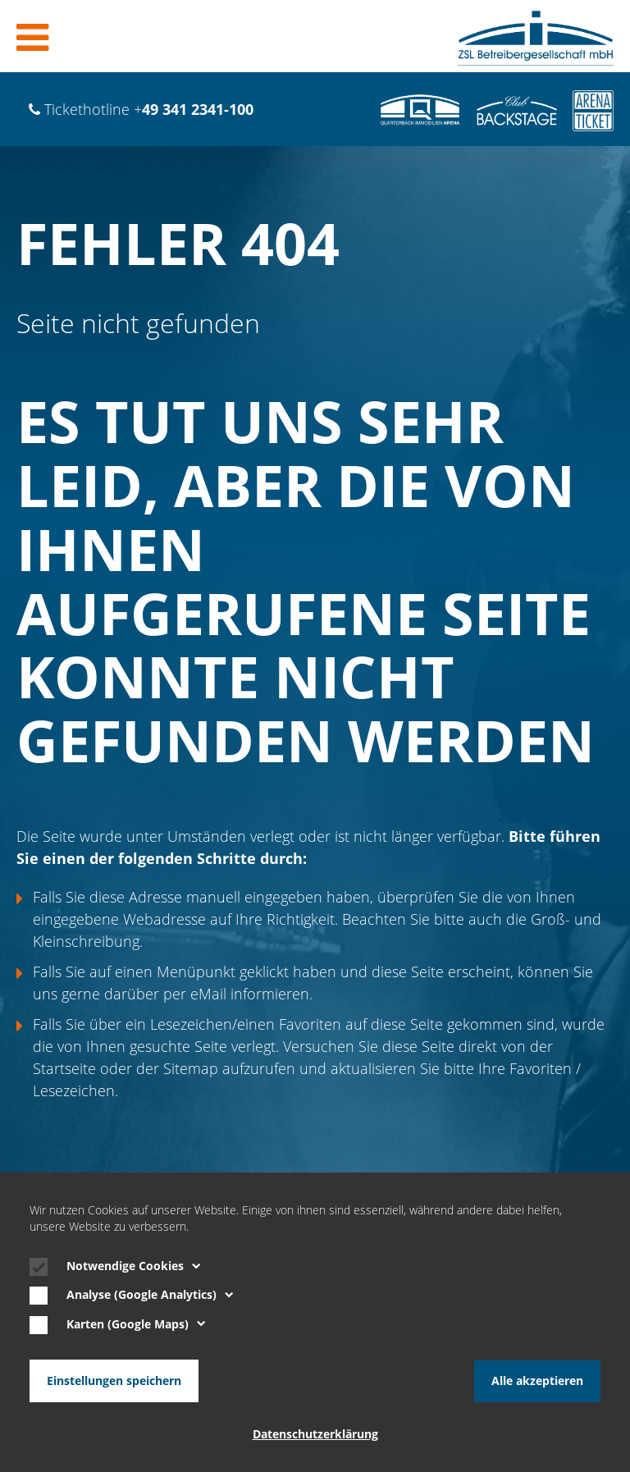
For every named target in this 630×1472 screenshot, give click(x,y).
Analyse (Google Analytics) (150, 1295)
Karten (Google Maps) (136, 1325)
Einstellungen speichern (114, 1381)
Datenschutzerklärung (315, 1434)
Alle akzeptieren (537, 1381)
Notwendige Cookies (133, 1266)
